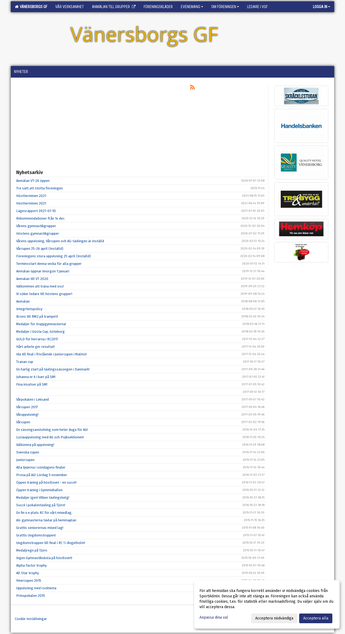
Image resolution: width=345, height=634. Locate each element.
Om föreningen (225, 7)
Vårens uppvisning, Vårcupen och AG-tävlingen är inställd (60, 241)
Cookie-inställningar (31, 619)
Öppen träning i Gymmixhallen (39, 490)
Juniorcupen (25, 460)
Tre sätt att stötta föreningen (39, 188)
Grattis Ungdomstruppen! (36, 535)
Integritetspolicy (29, 309)
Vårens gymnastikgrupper (36, 226)
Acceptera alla (315, 618)
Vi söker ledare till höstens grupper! (44, 294)
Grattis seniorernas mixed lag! (39, 528)
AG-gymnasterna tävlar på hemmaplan (46, 520)
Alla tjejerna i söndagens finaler (40, 467)
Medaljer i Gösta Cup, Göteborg (40, 332)
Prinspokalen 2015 (30, 596)
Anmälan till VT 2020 (32, 279)
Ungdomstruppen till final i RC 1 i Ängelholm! (50, 543)
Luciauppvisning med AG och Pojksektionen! (50, 437)
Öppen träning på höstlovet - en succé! (46, 482)
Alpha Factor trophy (31, 565)
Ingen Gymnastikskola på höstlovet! (44, 558)
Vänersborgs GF (31, 7)
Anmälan (23, 301)
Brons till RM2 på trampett (37, 316)
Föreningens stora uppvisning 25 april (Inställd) (53, 256)
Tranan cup (24, 362)
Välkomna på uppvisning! (35, 445)
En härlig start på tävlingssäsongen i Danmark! (52, 369)
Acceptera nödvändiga (274, 618)
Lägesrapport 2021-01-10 (36, 211)
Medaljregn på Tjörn (31, 550)
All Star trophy (27, 573)
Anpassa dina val (213, 617)
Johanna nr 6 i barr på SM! (36, 377)
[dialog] (267, 604)
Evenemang (192, 7)
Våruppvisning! (27, 415)
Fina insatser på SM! (31, 384)
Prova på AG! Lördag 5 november (41, 475)
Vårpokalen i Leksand (32, 399)
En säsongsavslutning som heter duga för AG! (52, 430)
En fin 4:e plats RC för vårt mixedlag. (44, 513)
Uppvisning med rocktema (36, 588)
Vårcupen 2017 (27, 407)
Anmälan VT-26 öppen (33, 181)
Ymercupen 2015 (28, 580)
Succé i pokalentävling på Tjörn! (40, 505)
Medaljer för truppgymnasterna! (41, 324)
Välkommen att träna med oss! (40, 286)
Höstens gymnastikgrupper (37, 233)
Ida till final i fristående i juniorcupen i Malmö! (51, 354)
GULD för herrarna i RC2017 (37, 339)
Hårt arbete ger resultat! (35, 347)
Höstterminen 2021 (31, 196)
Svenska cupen (27, 452)
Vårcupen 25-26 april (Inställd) (39, 249)
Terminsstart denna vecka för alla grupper (49, 264)
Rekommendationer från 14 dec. (40, 218)
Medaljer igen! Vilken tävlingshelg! (42, 498)
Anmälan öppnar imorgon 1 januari (42, 271)
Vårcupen (23, 422)
